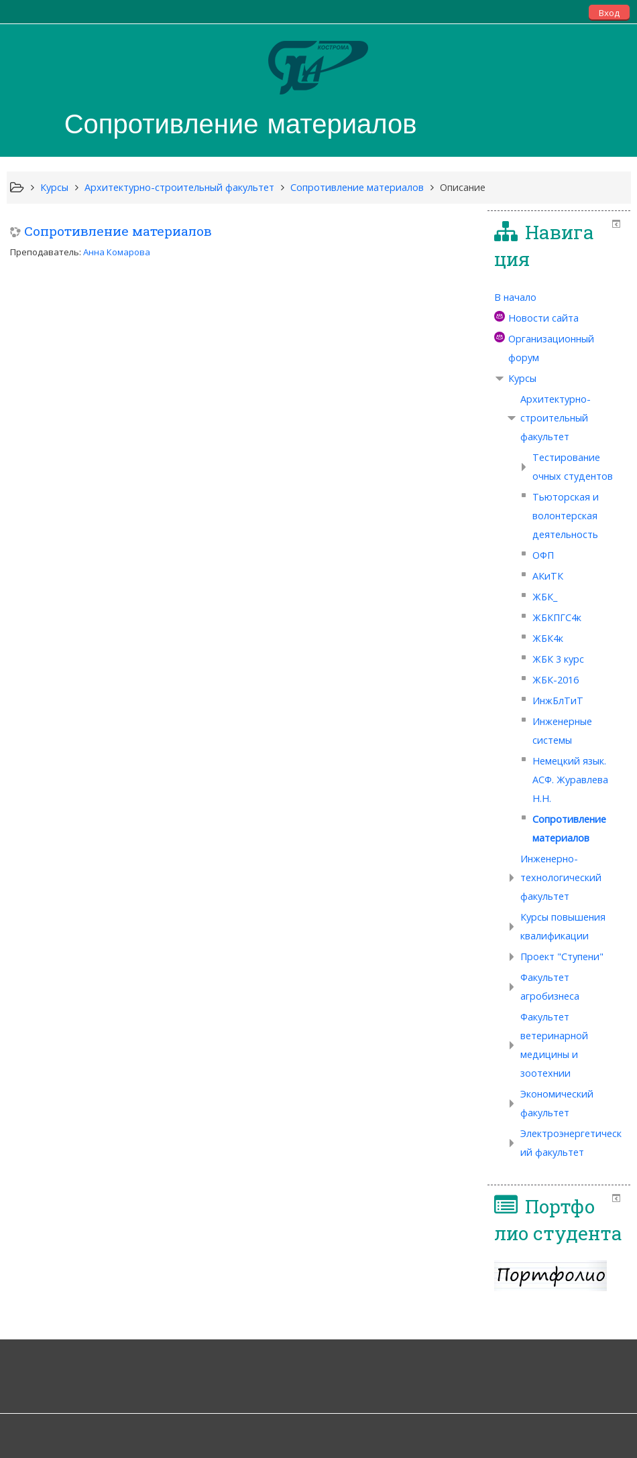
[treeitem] (559, 297)
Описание (462, 187)
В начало (515, 297)
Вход (609, 13)
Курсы (522, 378)
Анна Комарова (116, 252)
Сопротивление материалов (118, 230)
